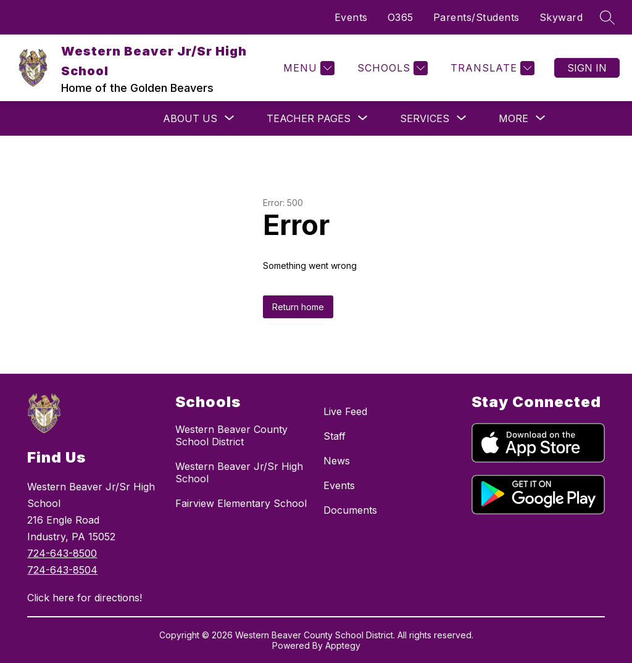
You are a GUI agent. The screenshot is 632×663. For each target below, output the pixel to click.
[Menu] (307, 68)
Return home (298, 307)
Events (351, 17)
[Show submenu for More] (513, 118)
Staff (334, 436)
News (336, 461)
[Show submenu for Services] (424, 118)
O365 (401, 17)
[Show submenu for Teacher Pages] (309, 118)
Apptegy (342, 645)
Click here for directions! (84, 597)
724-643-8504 (62, 570)
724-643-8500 (62, 553)
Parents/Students (476, 17)
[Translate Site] (490, 68)
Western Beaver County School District (231, 435)
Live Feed (345, 411)
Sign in (587, 68)
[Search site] (607, 17)
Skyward (561, 17)
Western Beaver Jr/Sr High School (239, 472)
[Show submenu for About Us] (190, 118)
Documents (350, 510)
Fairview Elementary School (241, 503)
